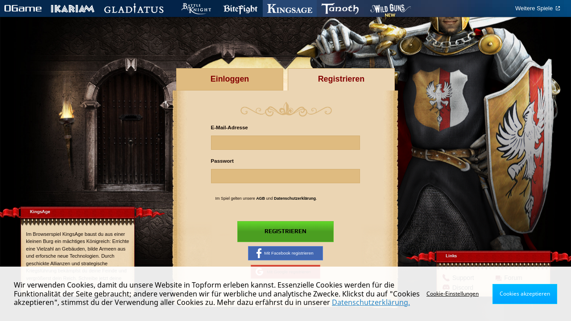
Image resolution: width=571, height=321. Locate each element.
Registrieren (285, 232)
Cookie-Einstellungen (452, 293)
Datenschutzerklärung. (371, 302)
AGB (260, 198)
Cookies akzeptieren (525, 293)
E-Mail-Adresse (229, 127)
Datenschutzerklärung (295, 198)
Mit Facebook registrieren (285, 254)
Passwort (222, 161)
